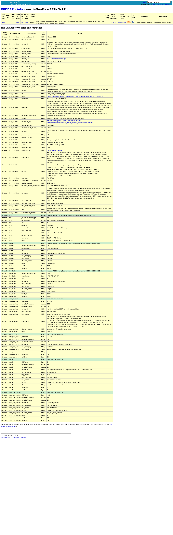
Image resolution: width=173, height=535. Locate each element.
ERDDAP (7, 9)
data (3, 22)
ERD (168, 4)
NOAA (155, 4)
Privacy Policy (14, 437)
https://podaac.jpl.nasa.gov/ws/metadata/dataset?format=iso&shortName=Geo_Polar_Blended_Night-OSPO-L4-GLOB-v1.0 (72, 122)
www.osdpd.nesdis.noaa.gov (56, 59)
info (20, 9)
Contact (23, 437)
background (122, 22)
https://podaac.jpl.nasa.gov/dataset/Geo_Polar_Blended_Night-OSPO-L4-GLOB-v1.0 (75, 96)
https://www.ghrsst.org (54, 150)
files (26, 22)
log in (144, 2)
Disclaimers (5, 437)
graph (18, 22)
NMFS (159, 4)
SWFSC (164, 4)
